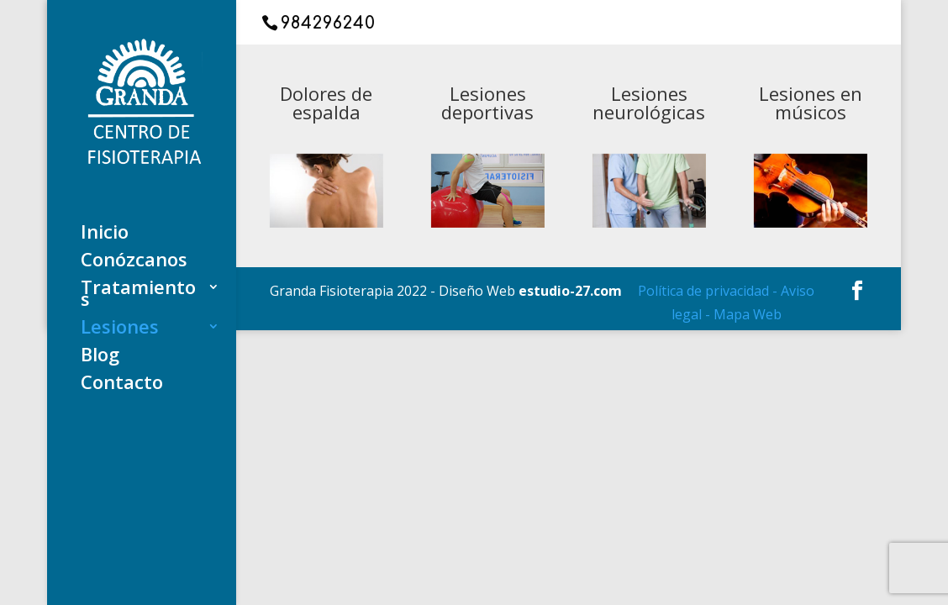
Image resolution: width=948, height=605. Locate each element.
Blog (100, 357)
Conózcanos (134, 262)
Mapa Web (748, 314)
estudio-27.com (570, 290)
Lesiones (120, 329)
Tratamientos (138, 296)
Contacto (122, 385)
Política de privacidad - (709, 290)
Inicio (105, 234)
